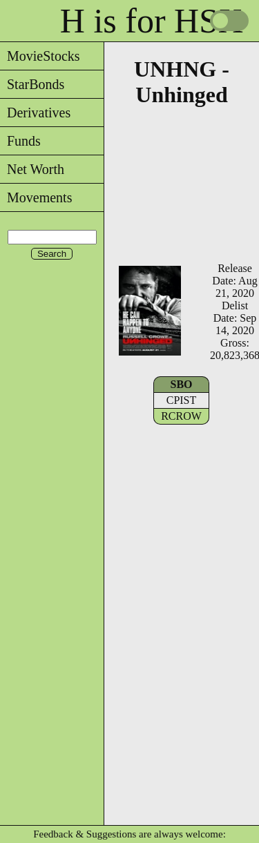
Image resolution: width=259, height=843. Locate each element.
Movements (36, 197)
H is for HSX (151, 20)
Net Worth (32, 169)
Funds (20, 140)
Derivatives (35, 112)
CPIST (181, 400)
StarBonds (32, 84)
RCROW (181, 416)
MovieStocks (40, 56)
